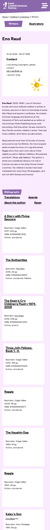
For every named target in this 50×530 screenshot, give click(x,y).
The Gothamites (16, 260)
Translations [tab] (12, 197)
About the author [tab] (15, 202)
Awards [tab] (33, 197)
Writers (13, 24)
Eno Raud (10, 518)
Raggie (9, 392)
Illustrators (36, 24)
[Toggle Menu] (44, 4)
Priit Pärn (20, 268)
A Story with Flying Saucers (17, 217)
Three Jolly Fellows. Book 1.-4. (19, 349)
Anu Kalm (19, 315)
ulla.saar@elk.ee (14, 71)
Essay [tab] (38, 202)
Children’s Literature (19, 17)
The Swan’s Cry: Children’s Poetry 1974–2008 (20, 304)
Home (5, 17)
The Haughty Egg (17, 433)
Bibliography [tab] (12, 192)
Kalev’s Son (14, 514)
